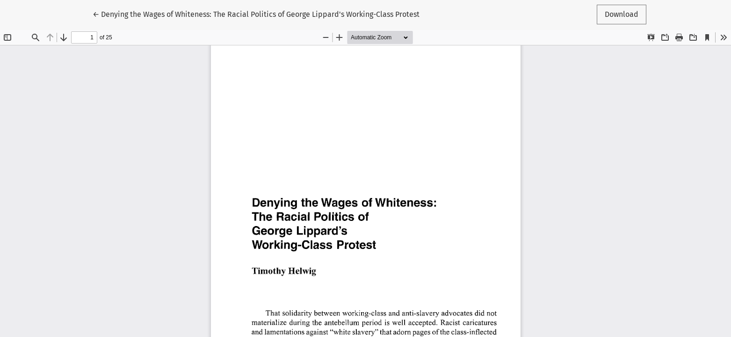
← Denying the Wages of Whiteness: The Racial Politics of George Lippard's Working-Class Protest (256, 13)
